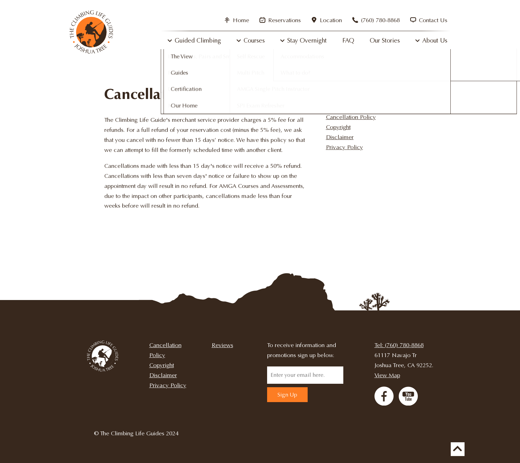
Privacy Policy (344, 147)
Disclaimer (340, 137)
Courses (254, 40)
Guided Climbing (198, 40)
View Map (387, 375)
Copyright (338, 127)
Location (326, 20)
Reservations (280, 20)
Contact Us (428, 20)
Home (236, 20)
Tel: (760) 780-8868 (399, 345)
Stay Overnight (307, 40)
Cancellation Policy (351, 117)
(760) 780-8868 (376, 20)
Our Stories (385, 40)
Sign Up (287, 394)
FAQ (348, 40)
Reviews (222, 345)
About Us (434, 40)
